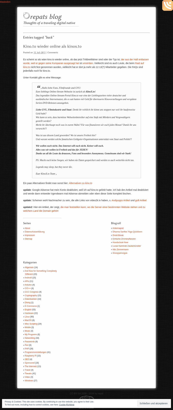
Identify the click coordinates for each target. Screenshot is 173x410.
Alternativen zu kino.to (80, 183)
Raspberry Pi (30, 356)
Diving (27, 302)
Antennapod (118, 228)
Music (27, 331)
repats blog (45, 17)
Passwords (30, 341)
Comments (52, 52)
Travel (27, 370)
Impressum (30, 235)
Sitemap (28, 239)
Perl (26, 345)
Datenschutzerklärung (35, 232)
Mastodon (5, 2)
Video (27, 377)
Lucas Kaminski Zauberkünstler (127, 246)
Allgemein (29, 267)
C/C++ (28, 288)
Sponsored (30, 363)
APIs (27, 281)
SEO (27, 359)
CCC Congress (32, 292)
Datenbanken (31, 299)
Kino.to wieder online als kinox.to (52, 46)
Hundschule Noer (120, 242)
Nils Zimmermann (121, 249)
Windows (29, 380)
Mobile (28, 327)
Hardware (29, 313)
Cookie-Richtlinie (66, 405)
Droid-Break (118, 235)
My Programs (31, 334)
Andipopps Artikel (121, 200)
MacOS (28, 320)
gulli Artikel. (141, 200)
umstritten (88, 63)
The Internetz (31, 366)
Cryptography (31, 295)
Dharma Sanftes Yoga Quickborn (127, 232)
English (28, 309)
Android (28, 278)
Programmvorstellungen (35, 352)
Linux (27, 317)
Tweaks (28, 373)
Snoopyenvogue (120, 253)
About (27, 228)
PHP (27, 348)
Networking (30, 338)
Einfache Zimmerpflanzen (124, 239)
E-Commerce (31, 306)
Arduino (28, 285)
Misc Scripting (31, 324)
